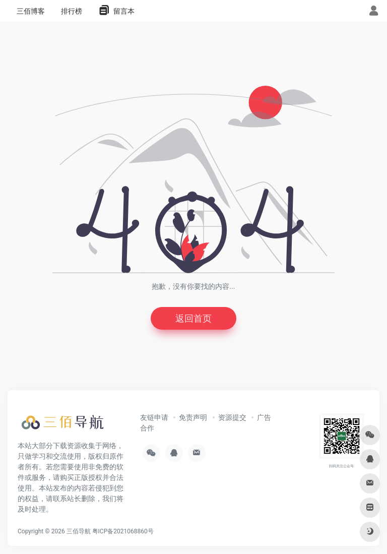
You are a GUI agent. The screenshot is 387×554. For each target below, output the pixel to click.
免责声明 (193, 417)
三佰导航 (79, 531)
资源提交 (232, 417)
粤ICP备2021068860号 (123, 531)
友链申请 (154, 417)
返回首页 (193, 318)
